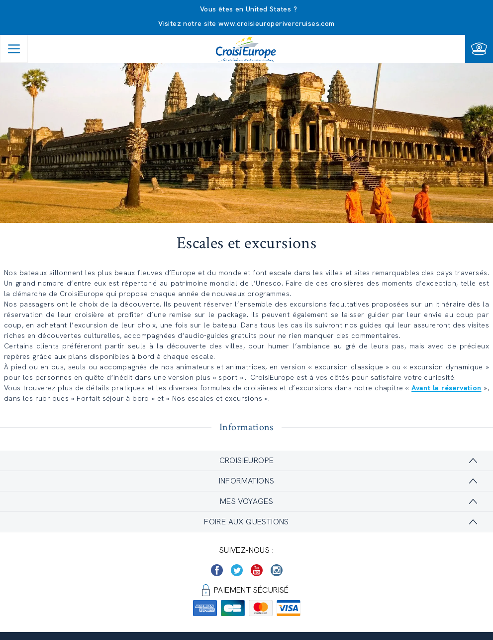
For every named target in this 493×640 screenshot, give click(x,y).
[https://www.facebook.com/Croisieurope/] (217, 570)
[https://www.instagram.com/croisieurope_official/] (277, 570)
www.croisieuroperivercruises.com (276, 23)
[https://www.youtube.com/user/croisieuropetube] (257, 570)
